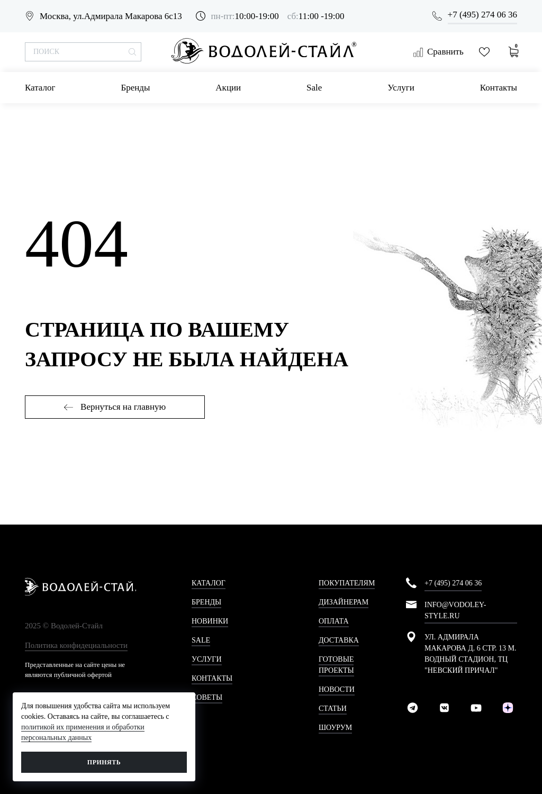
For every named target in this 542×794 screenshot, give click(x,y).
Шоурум (335, 728)
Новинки (210, 621)
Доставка (339, 640)
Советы (207, 697)
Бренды (135, 88)
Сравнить (438, 52)
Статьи (333, 708)
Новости (337, 689)
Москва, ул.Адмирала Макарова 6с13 (111, 16)
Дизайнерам (343, 602)
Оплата (334, 621)
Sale (314, 88)
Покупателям (347, 583)
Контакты (498, 88)
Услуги (400, 88)
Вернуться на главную (115, 407)
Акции (228, 88)
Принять (104, 762)
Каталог (40, 88)
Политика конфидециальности (76, 645)
